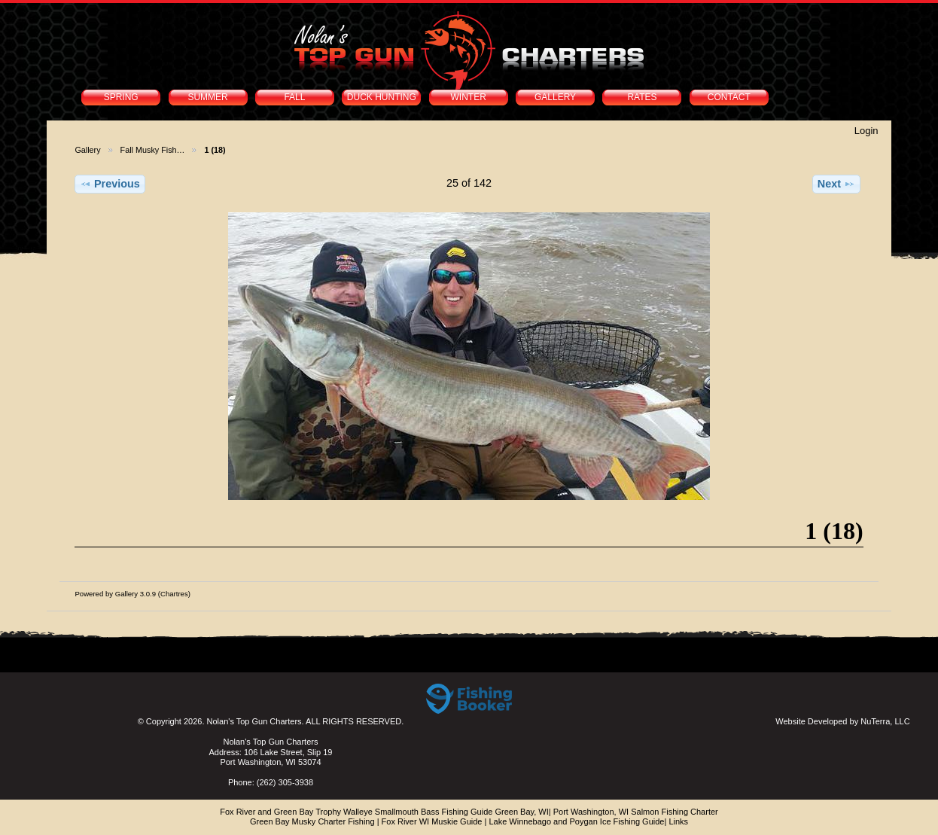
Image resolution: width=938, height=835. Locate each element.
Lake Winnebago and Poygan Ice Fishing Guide (576, 821)
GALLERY (555, 97)
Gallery (87, 149)
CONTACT (729, 97)
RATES (641, 97)
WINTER (468, 97)
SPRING (121, 97)
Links (678, 821)
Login (866, 130)
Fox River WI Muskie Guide (432, 821)
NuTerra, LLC (884, 721)
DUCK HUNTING (381, 97)
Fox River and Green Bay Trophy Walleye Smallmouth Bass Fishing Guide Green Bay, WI (384, 811)
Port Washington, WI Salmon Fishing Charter (635, 811)
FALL (294, 97)
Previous (110, 184)
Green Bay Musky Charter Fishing (312, 821)
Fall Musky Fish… (152, 149)
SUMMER (207, 97)
